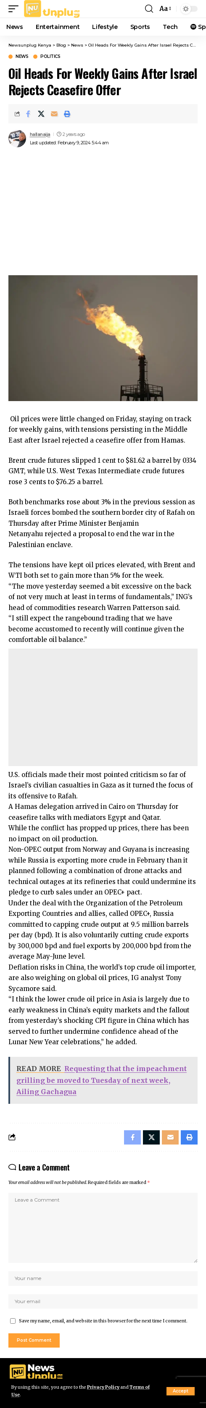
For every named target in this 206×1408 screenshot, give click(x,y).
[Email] (54, 113)
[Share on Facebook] (28, 113)
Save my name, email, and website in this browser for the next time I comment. (103, 1321)
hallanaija (40, 134)
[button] (180, 1391)
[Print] (67, 113)
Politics (50, 57)
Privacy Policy (103, 1387)
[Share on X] (41, 113)
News (22, 57)
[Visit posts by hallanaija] (17, 138)
